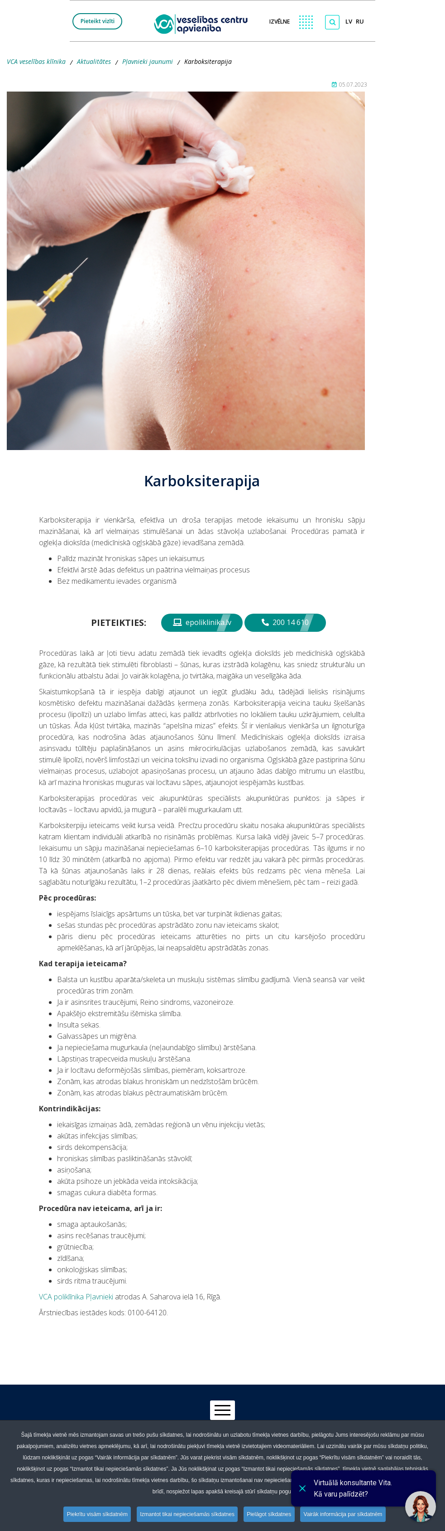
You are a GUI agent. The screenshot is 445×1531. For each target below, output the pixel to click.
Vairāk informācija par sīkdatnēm (344, 1514)
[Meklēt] (332, 22)
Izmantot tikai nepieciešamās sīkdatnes (187, 1514)
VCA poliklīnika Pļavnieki (76, 1297)
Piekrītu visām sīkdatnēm (96, 1514)
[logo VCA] (203, 23)
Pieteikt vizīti (98, 21)
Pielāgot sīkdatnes (270, 1514)
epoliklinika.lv (202, 622)
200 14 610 (285, 622)
